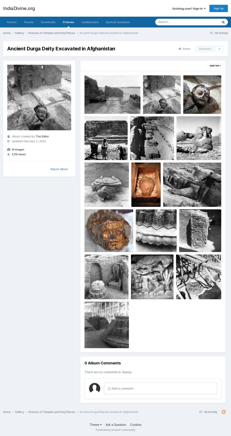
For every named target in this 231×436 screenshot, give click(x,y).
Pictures (68, 23)
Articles (12, 22)
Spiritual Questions (118, 22)
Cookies (136, 424)
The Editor (42, 136)
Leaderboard (90, 22)
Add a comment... (121, 388)
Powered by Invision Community (115, 429)
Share (184, 48)
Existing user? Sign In (189, 8)
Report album (59, 169)
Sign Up (219, 8)
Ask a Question (116, 424)
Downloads (48, 22)
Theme (95, 424)
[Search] (175, 22)
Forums (28, 22)
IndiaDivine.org (19, 8)
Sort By (215, 66)
